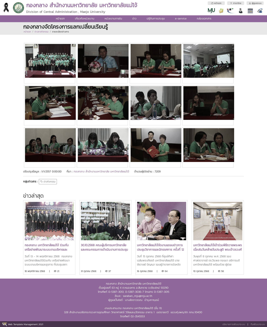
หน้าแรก (60, 18)
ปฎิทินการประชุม (156, 18)
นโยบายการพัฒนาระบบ (233, 324)
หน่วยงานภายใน (113, 18)
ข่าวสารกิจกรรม (42, 31)
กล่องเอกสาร (204, 18)
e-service (181, 18)
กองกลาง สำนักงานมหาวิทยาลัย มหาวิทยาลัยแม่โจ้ (102, 171)
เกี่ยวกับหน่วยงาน (84, 18)
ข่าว (134, 18)
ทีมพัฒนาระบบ (258, 324)
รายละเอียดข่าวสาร (60, 31)
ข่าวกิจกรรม (47, 181)
